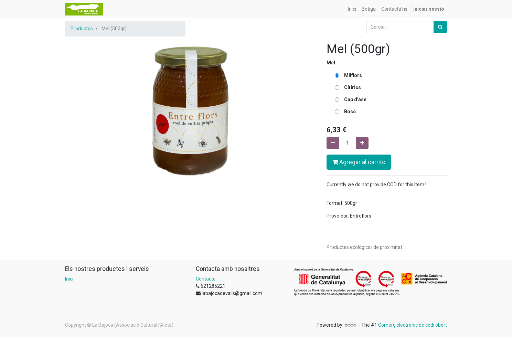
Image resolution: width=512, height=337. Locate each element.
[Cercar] (440, 27)
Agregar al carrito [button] (358, 162)
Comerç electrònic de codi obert (412, 325)
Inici (69, 279)
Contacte (206, 279)
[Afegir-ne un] (362, 143)
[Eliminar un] (333, 143)
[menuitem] (352, 9)
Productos (82, 28)
